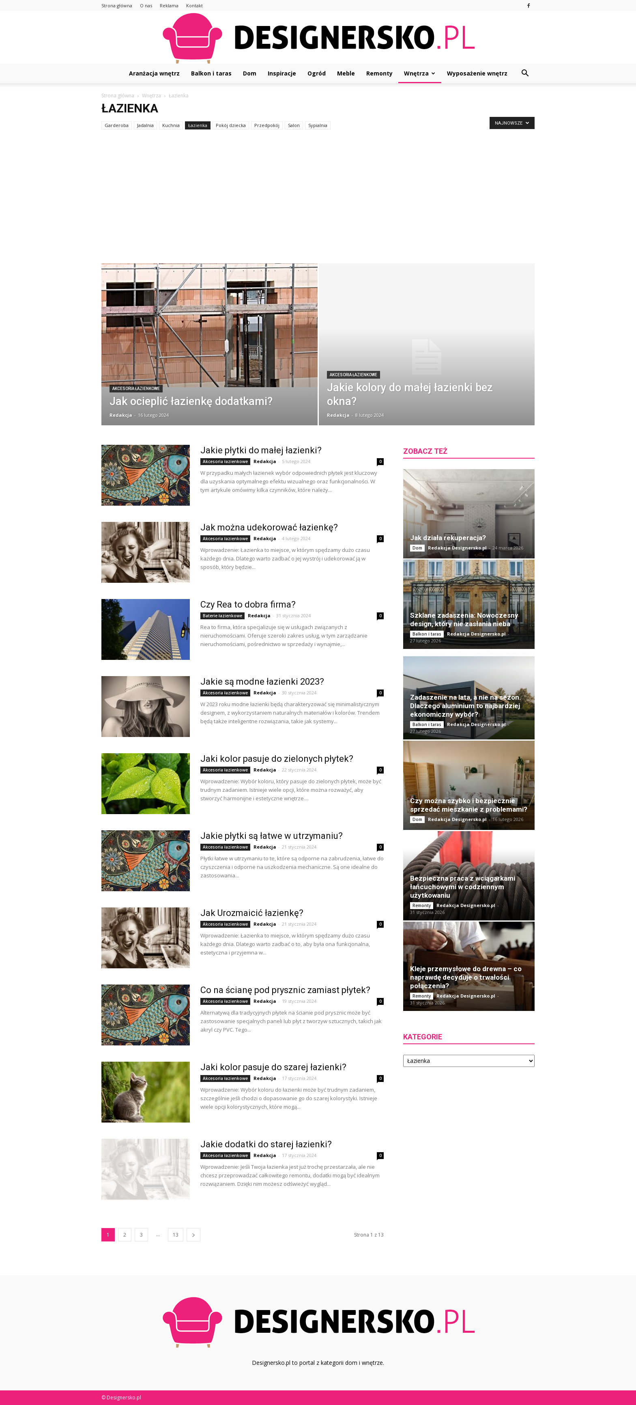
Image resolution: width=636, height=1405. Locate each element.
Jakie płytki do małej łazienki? (261, 450)
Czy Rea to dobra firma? (248, 604)
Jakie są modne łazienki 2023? (262, 682)
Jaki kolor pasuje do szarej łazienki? (273, 1067)
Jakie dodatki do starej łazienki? (266, 1144)
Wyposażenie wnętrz (477, 73)
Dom (249, 73)
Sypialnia (317, 125)
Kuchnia (171, 125)
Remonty (379, 73)
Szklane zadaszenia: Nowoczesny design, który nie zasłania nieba (464, 619)
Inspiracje (282, 73)
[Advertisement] (318, 202)
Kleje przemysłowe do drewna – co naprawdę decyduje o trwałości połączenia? (466, 977)
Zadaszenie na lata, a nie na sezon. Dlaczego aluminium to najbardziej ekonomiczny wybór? (465, 705)
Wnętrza (419, 73)
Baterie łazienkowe (222, 615)
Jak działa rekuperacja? (448, 538)
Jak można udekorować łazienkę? (269, 527)
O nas (146, 5)
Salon (294, 125)
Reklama (169, 5)
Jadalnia (145, 125)
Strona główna (116, 5)
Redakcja (121, 415)
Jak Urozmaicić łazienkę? (251, 913)
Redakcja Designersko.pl (457, 548)
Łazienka (197, 125)
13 (175, 1234)
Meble (346, 73)
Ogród (316, 73)
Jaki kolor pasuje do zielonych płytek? (276, 759)
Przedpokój (266, 125)
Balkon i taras (211, 73)
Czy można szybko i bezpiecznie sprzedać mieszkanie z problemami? (468, 805)
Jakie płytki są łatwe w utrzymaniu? (271, 836)
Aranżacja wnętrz (154, 73)
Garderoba (117, 125)
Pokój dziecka (231, 125)
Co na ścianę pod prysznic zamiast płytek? (285, 990)
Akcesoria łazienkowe (136, 388)
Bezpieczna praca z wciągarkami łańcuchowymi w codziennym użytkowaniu (462, 886)
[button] (525, 73)
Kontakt (194, 5)
